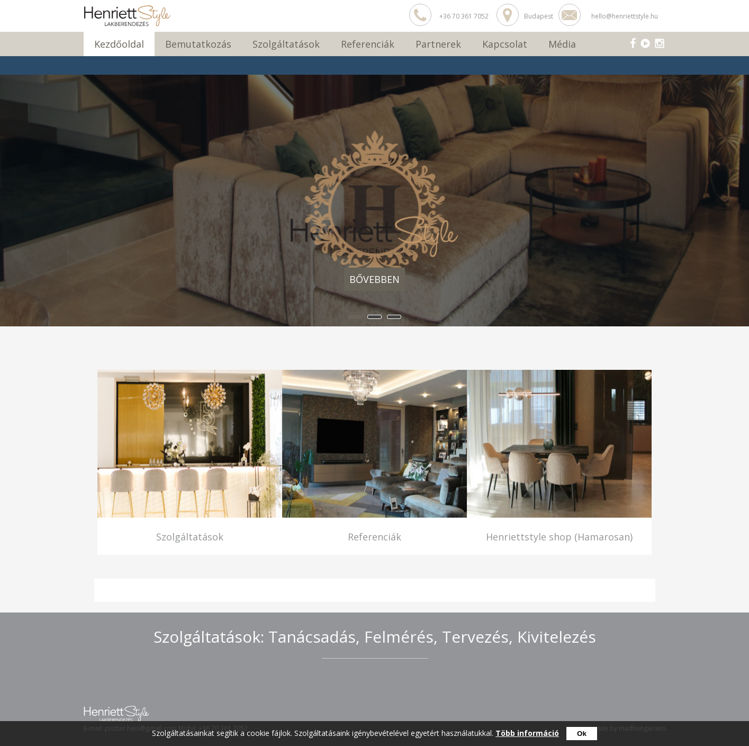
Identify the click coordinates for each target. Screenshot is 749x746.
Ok (581, 734)
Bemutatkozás (198, 44)
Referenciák (367, 44)
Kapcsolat (504, 44)
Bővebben (374, 279)
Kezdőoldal (119, 44)
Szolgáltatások (286, 44)
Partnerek (438, 44)
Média (562, 44)
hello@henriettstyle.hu (624, 16)
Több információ (527, 733)
